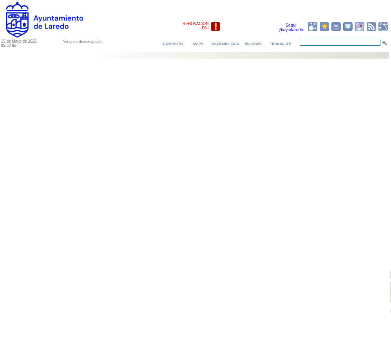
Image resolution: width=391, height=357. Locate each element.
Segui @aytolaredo (291, 27)
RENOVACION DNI (196, 26)
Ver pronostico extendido (83, 41)
